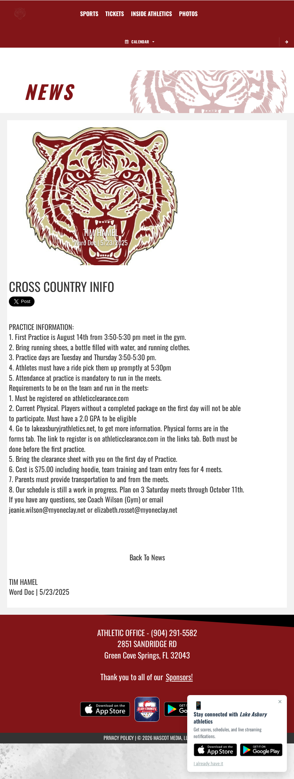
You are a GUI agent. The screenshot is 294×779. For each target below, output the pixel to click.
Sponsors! (179, 676)
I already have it (208, 763)
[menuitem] (114, 13)
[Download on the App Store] (215, 749)
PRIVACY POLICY (119, 737)
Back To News (147, 557)
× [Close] (280, 701)
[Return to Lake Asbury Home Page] (20, 9)
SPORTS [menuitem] (89, 13)
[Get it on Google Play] (261, 749)
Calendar (139, 41)
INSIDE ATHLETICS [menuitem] (151, 13)
